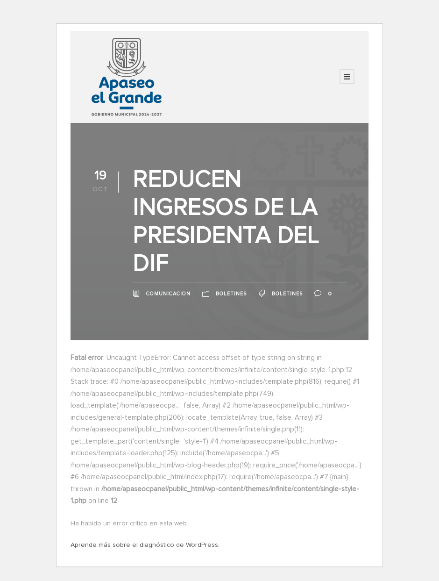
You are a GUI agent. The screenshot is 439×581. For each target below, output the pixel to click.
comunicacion (168, 293)
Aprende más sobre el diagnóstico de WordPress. (145, 545)
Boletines (231, 293)
